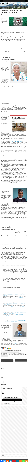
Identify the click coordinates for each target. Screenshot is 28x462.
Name (2, 377)
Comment (2, 368)
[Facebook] (1, 348)
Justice (5, 9)
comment (6, 36)
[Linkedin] (4, 348)
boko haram (17, 350)
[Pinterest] (6, 348)
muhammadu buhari (13, 354)
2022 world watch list (6, 350)
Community (2, 9)
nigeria (18, 354)
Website (2, 382)
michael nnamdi (8, 354)
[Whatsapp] (9, 348)
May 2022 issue (14, 343)
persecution (24, 354)
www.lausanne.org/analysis (17, 345)
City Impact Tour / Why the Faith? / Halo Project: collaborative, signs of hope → (21, 360)
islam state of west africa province (5, 353)
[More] (10, 348)
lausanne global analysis (20, 353)
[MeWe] (7, 348)
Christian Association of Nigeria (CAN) (16, 141)
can (20, 350)
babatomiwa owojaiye (12, 350)
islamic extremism (13, 353)
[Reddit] (3, 348)
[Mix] (8, 348)
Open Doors (6, 48)
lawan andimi (3, 354)
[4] (22, 109)
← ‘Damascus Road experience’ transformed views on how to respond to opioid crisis (7, 361)
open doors (20, 354)
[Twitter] (2, 348)
